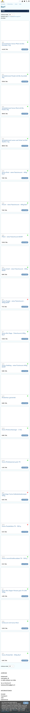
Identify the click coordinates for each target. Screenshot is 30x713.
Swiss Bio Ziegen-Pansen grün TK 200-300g (14, 591)
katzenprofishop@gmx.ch (8, 685)
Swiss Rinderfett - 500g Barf (11, 655)
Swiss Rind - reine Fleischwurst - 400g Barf (14, 173)
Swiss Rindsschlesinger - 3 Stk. (12, 430)
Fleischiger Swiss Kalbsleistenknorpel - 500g (14, 494)
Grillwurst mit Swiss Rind (10, 623)
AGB (2, 697)
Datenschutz (4, 699)
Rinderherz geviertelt (9, 397)
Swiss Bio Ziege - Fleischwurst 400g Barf (14, 334)
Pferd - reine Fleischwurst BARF (12, 237)
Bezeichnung (15, 16)
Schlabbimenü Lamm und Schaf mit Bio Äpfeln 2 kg (14, 141)
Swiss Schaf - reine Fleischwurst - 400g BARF (15, 269)
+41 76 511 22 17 (7, 683)
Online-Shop (10, 4)
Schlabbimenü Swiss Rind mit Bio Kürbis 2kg (13, 108)
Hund (16, 4)
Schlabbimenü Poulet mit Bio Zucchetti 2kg (14, 76)
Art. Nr (9, 16)
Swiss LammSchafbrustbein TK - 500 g (14, 558)
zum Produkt (25, 49)
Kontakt (3, 694)
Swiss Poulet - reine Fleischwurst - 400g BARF (13, 301)
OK (26, 703)
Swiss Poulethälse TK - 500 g (11, 526)
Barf (20, 4)
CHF (19, 16)
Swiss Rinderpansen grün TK (11, 462)
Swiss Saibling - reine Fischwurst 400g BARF (14, 366)
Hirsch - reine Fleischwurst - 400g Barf (14, 204)
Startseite (3, 4)
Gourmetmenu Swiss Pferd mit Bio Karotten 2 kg (13, 44)
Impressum (4, 696)
